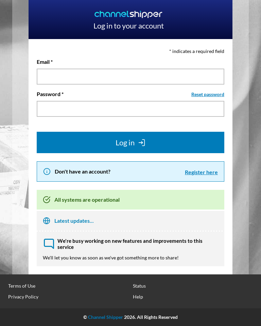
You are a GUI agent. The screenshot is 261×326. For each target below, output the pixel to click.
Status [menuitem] (139, 286)
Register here (201, 172)
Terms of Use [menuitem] (21, 286)
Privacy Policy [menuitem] (23, 297)
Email (43, 61)
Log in (130, 142)
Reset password (207, 94)
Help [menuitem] (138, 297)
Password (48, 94)
